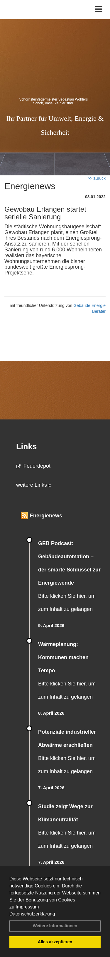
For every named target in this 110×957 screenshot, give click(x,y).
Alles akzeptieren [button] (55, 941)
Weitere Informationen (55, 925)
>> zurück (97, 178)
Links (26, 446)
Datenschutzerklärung (32, 913)
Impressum (27, 906)
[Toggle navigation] (99, 9)
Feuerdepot (33, 466)
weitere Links (33, 485)
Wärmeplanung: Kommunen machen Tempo (63, 657)
